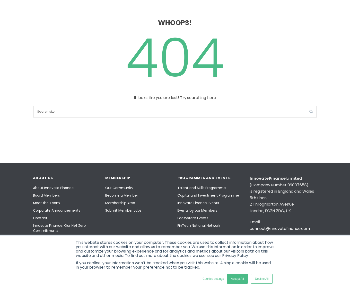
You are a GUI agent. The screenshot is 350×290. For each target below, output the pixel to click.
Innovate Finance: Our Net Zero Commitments (59, 228)
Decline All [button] (262, 279)
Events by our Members (197, 210)
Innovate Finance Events (198, 202)
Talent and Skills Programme (201, 187)
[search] (175, 112)
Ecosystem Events (192, 218)
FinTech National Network (198, 225)
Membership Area (120, 202)
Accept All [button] (237, 279)
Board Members (46, 195)
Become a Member (121, 195)
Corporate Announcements (56, 210)
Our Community (119, 187)
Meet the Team (46, 202)
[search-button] (311, 111)
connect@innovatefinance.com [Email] (280, 228)
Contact (40, 218)
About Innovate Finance (53, 187)
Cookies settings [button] (213, 279)
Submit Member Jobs (123, 210)
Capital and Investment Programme (208, 195)
